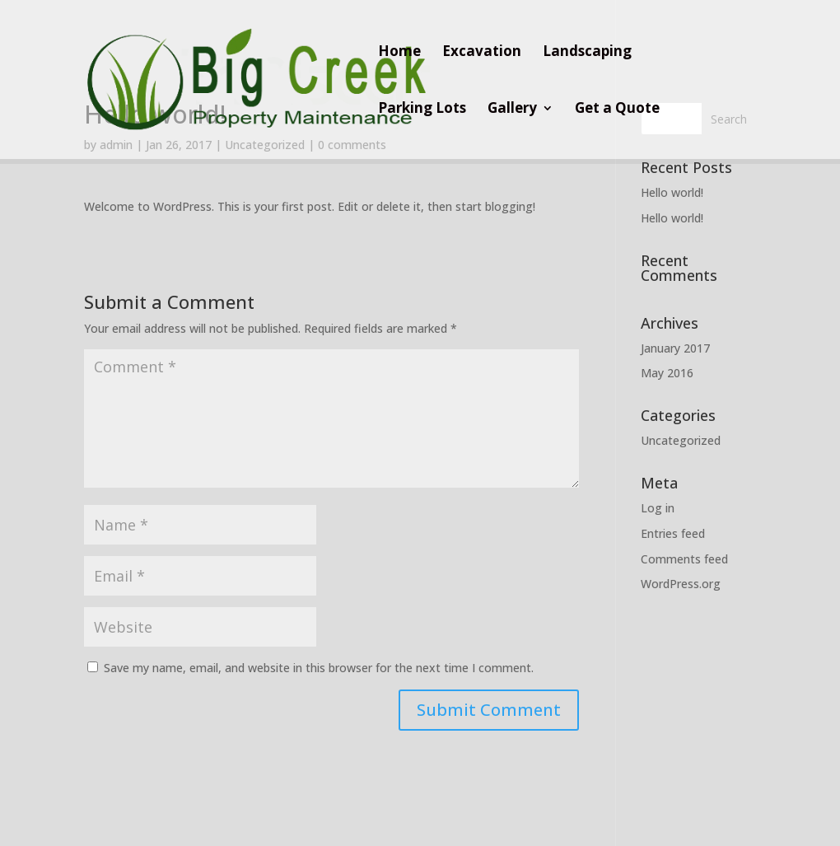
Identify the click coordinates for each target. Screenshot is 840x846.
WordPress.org (681, 583)
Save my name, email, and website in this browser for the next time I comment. (319, 667)
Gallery (512, 109)
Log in (657, 508)
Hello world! (672, 192)
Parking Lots (422, 109)
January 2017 (675, 348)
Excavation (481, 52)
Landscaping (587, 52)
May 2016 (667, 373)
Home (399, 52)
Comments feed (684, 559)
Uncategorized (681, 440)
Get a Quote (617, 109)
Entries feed (673, 533)
